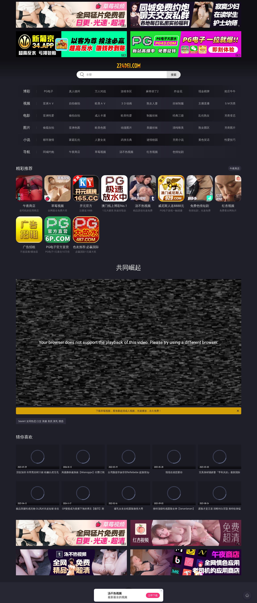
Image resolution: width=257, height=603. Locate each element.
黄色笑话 (204, 140)
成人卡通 (100, 115)
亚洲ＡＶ (48, 103)
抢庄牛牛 (230, 91)
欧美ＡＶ (100, 103)
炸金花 (178, 91)
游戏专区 (126, 91)
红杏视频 (152, 152)
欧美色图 (100, 127)
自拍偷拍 (74, 103)
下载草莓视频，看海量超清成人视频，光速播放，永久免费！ (167, 411)
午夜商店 (74, 152)
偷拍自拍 (74, 115)
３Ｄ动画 (126, 103)
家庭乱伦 (74, 140)
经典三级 (178, 115)
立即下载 (153, 595)
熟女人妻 (152, 103)
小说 (26, 139)
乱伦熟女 (204, 115)
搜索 (173, 75)
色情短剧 (178, 152)
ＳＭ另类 (230, 103)
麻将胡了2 (152, 91)
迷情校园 (152, 140)
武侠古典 (126, 140)
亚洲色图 (74, 127)
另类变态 (230, 115)
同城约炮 (48, 152)
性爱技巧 (230, 140)
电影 (26, 115)
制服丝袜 (152, 115)
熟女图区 (204, 127)
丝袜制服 (178, 103)
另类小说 (178, 140)
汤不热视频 (126, 152)
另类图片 (230, 127)
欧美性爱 (126, 115)
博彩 (26, 91)
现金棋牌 (204, 91)
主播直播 (204, 103)
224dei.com (129, 65)
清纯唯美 (178, 127)
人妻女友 (100, 140)
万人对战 (100, 91)
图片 (26, 127)
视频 (26, 103)
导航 (26, 151)
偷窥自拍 (48, 127)
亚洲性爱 (48, 115)
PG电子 (48, 91)
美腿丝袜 (152, 127)
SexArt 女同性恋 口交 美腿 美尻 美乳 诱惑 (40, 421)
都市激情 (48, 140)
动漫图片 (126, 127)
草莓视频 (100, 152)
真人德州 (74, 91)
